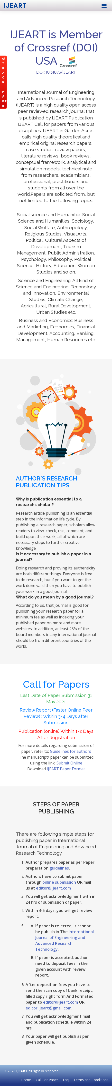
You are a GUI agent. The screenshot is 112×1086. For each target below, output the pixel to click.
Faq (66, 1079)
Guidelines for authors (70, 751)
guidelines (59, 868)
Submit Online (69, 763)
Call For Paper (47, 1079)
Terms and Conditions (91, 1079)
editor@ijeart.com (53, 888)
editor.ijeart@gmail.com (48, 1008)
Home (26, 1079)
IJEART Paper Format (66, 769)
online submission (59, 882)
